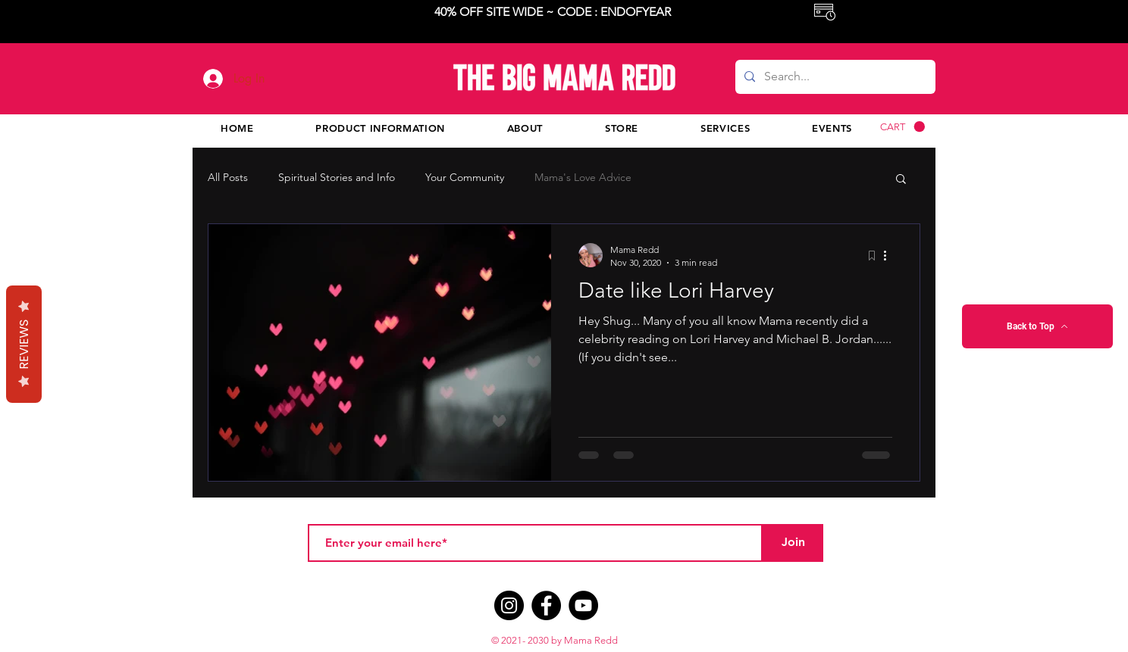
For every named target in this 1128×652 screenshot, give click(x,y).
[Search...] (834, 77)
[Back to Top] (1037, 326)
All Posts (228, 177)
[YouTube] (583, 605)
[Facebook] (546, 605)
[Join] (793, 543)
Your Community (464, 177)
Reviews (24, 344)
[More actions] (890, 255)
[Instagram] (509, 605)
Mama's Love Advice (582, 177)
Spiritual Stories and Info (336, 177)
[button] (902, 127)
